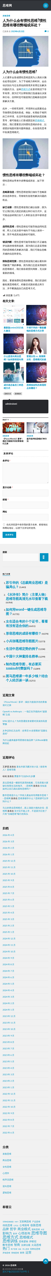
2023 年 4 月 (8, 1068)
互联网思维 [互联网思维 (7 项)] (25, 1221)
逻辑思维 (7, 1192)
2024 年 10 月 (9, 951)
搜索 (5, 552)
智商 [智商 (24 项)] (17, 1244)
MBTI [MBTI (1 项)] (16, 1222)
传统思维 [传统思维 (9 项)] (7, 1225)
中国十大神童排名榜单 (22, 656)
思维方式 (25, 89)
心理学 (6, 1173)
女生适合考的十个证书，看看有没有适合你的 (27, 623)
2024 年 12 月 (9, 938)
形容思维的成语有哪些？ (23, 633)
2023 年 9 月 (8, 1035)
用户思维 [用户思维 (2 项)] (14, 1249)
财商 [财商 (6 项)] (22, 1252)
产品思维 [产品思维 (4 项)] (36, 1221)
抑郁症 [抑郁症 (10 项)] (33, 1241)
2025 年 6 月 (8, 899)
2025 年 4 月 (8, 912)
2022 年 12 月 (9, 1093)
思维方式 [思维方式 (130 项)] (10, 1237)
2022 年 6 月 (8, 1132)
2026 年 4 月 (8, 835)
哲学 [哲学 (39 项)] (13, 1229)
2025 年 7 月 (8, 893)
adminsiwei (11, 403)
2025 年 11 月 (9, 867)
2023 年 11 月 (9, 1022)
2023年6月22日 (17, 31)
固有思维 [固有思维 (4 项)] (36, 1229)
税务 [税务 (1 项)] (19, 1249)
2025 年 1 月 (8, 932)
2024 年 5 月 (8, 983)
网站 (5, 512)
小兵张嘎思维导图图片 (22, 641)
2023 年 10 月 (9, 1029)
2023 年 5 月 (8, 1061)
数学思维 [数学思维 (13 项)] (8, 1244)
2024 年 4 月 (8, 990)
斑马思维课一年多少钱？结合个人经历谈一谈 (27, 678)
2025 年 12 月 (9, 860)
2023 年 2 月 (8, 1080)
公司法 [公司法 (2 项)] (15, 1226)
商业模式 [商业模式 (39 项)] (24, 1229)
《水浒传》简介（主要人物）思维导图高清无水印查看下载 (27, 596)
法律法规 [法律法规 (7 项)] (25, 1245)
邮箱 (6, 499)
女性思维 (7, 1166)
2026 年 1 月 (8, 854)
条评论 (6, 461)
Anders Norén (11, 1269)
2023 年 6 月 (8, 1055)
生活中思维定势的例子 (22, 649)
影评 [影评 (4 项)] (15, 1233)
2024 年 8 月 (8, 964)
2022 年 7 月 (8, 1126)
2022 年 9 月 (8, 1113)
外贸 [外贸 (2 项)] (42, 1229)
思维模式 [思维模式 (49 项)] (26, 1237)
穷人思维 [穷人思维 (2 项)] (25, 1249)
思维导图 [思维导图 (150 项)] (39, 1232)
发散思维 (6, 16)
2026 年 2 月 (8, 848)
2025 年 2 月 (8, 925)
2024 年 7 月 (8, 971)
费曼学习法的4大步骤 (24, 776)
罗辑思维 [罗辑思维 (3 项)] (6, 1253)
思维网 (7, 5)
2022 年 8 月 (8, 1119)
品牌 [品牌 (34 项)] (6, 1229)
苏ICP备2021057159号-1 (16, 1271)
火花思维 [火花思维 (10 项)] (36, 1244)
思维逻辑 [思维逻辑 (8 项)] (23, 1241)
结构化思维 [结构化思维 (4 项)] (35, 1249)
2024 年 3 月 (8, 996)
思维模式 (39, 120)
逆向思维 (7, 1186)
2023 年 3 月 (8, 1074)
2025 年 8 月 (8, 886)
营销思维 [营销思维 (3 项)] (15, 1253)
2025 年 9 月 (8, 880)
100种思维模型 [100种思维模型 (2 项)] (8, 1222)
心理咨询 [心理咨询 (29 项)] (24, 1233)
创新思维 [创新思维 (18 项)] (35, 1225)
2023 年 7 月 (8, 1048)
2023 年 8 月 (8, 1042)
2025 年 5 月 (8, 906)
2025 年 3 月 (8, 919)
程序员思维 (8, 1179)
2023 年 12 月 (9, 1016)
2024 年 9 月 (8, 958)
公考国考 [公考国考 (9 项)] (24, 1225)
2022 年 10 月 (9, 1106)
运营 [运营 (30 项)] (28, 1252)
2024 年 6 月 (8, 977)
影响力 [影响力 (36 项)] (7, 1233)
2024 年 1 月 (8, 1009)
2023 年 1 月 (8, 1087)
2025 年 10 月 (9, 873)
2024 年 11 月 (9, 945)
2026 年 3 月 (8, 841)
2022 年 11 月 (9, 1100)
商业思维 (7, 1160)
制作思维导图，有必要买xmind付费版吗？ (23, 666)
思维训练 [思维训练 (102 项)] (10, 1241)
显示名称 (8, 487)
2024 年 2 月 (8, 1003)
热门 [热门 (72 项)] (6, 1248)
